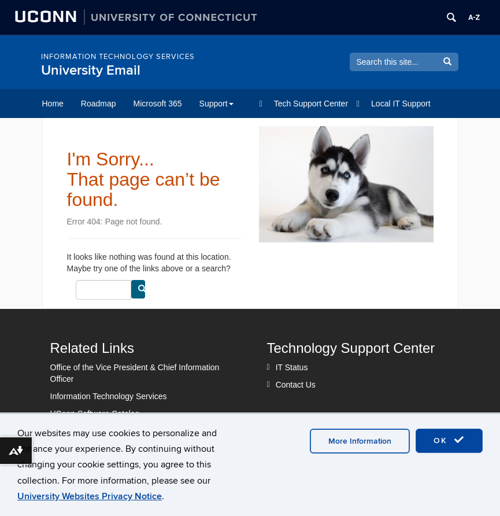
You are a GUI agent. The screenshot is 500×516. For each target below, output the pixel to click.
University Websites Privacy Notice (89, 496)
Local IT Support (400, 103)
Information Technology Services (108, 396)
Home (53, 103)
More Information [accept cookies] (359, 441)
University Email (90, 70)
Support (216, 103)
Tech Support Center (311, 103)
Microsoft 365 (158, 103)
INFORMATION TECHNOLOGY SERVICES (118, 56)
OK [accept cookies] (449, 440)
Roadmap (98, 103)
